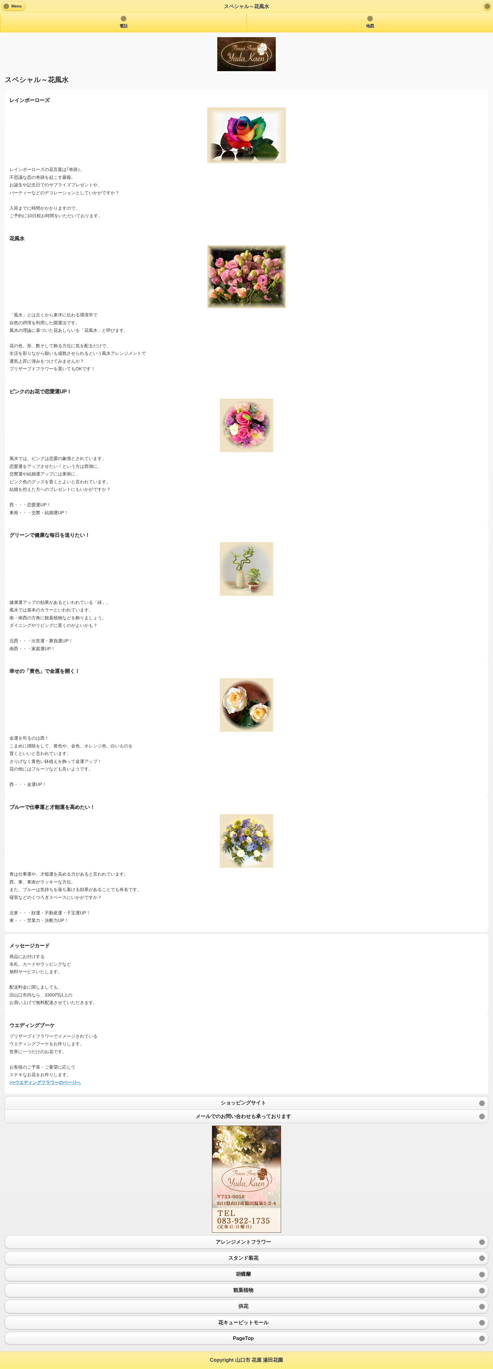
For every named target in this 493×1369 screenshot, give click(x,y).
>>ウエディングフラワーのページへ (45, 1082)
